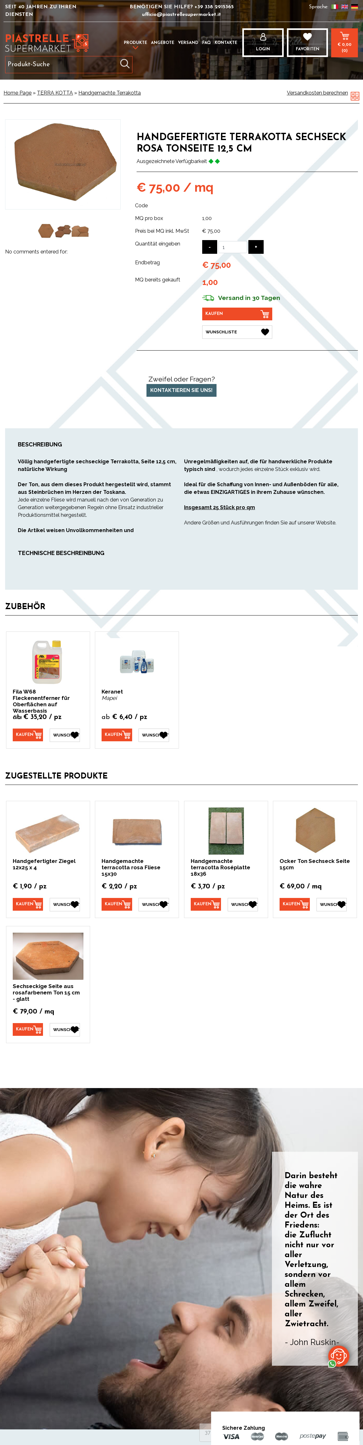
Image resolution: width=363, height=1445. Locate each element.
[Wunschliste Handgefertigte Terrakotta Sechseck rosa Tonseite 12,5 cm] (237, 332)
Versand (188, 43)
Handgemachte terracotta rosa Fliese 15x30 (131, 867)
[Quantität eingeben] (232, 247)
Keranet (112, 691)
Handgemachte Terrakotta (109, 93)
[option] (46, 231)
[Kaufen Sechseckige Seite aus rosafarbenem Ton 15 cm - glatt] (28, 1029)
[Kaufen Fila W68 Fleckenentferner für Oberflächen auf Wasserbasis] (28, 735)
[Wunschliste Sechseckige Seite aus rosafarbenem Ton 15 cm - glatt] (65, 1029)
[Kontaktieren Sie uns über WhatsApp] (339, 1355)
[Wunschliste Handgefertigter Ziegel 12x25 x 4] (65, 904)
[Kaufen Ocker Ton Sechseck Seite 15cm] (295, 904)
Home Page (18, 93)
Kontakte (226, 43)
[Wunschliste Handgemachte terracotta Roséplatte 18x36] (243, 904)
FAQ (206, 43)
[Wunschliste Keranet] (154, 735)
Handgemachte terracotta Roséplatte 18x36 (220, 867)
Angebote (162, 43)
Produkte (135, 43)
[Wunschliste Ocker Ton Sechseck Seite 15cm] (332, 904)
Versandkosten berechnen (317, 93)
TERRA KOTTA (55, 93)
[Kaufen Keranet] (117, 735)
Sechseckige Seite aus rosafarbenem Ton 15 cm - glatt (46, 992)
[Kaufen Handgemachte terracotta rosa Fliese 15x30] (117, 904)
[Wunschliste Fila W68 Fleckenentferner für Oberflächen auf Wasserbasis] (65, 735)
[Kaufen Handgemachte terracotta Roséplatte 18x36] (206, 904)
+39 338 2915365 (214, 7)
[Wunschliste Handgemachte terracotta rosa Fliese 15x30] (154, 904)
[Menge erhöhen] (256, 247)
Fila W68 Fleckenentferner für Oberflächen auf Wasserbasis (41, 701)
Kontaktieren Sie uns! (181, 390)
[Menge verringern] (209, 247)
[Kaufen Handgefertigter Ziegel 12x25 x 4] (28, 904)
